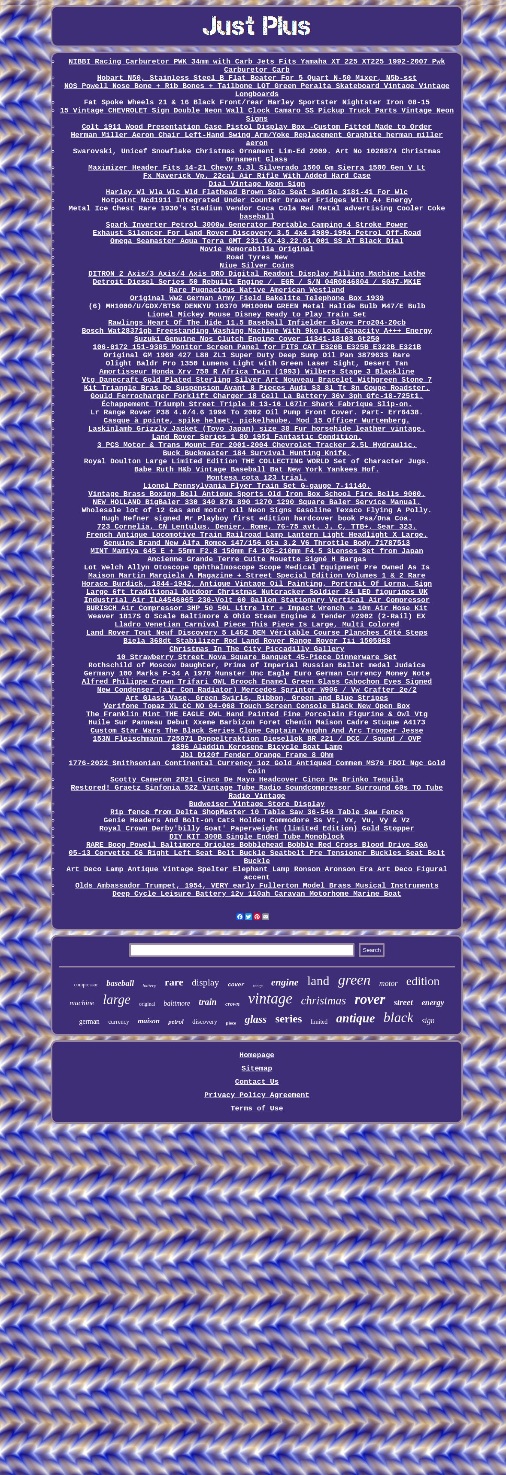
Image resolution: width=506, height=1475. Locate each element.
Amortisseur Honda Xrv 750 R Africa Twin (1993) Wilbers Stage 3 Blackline (257, 372)
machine (82, 1003)
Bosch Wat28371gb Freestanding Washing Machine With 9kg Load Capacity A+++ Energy (257, 331)
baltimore (177, 1003)
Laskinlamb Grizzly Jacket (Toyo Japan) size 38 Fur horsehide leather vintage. (257, 429)
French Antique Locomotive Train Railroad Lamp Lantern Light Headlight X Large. (257, 535)
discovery (204, 1021)
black (398, 1017)
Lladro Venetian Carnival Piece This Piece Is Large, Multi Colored (257, 624)
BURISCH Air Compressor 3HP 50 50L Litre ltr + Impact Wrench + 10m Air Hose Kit (257, 608)
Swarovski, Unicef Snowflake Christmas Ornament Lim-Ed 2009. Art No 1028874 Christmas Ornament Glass (257, 155)
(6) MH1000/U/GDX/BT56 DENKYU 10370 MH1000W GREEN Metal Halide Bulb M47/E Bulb (257, 306)
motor (388, 983)
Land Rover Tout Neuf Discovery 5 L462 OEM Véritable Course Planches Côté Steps (257, 633)
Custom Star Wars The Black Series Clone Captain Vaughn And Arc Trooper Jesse (257, 731)
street (403, 1002)
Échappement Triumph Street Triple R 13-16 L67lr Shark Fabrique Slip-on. (256, 404)
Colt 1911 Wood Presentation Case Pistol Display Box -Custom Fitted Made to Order (257, 127)
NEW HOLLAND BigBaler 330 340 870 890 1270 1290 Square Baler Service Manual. (257, 502)
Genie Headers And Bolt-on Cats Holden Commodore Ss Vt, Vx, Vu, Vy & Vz (256, 820)
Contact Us (257, 1082)
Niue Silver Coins (257, 266)
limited (319, 1022)
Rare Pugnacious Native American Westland (256, 290)
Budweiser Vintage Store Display (256, 804)
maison (149, 1021)
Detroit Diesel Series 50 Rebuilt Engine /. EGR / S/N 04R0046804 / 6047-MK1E (257, 282)
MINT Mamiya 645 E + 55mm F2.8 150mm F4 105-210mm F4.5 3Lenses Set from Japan (257, 551)
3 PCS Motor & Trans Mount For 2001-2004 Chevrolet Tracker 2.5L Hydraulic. (257, 445)
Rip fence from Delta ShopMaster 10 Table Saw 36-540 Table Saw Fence (257, 812)
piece (231, 1022)
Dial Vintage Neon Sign (257, 184)
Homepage (257, 1055)
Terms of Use (256, 1108)
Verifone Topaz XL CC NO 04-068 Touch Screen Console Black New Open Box (256, 706)
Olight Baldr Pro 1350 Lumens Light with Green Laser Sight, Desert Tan (257, 363)
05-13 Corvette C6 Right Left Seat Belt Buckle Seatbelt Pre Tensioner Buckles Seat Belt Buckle (257, 857)
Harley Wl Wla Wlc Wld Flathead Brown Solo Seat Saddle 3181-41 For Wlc (257, 192)
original (147, 1004)
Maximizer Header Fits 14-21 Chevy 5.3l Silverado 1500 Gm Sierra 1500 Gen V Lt (257, 168)
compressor (86, 985)
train (208, 1002)
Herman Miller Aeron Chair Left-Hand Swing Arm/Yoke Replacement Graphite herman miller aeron (257, 139)
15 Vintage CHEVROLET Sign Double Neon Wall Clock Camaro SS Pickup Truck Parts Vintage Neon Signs (257, 114)
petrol (176, 1021)
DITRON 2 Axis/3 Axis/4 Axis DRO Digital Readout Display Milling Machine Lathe (257, 274)
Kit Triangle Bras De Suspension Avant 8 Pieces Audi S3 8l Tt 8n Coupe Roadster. (257, 388)
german (89, 1021)
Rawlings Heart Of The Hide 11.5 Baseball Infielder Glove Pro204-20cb (257, 323)
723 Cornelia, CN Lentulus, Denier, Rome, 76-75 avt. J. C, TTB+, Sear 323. (257, 527)
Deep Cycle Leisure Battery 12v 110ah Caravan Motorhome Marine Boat (256, 894)
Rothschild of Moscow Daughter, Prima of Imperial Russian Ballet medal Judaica (257, 665)
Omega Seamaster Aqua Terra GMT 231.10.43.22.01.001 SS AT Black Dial (257, 241)
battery (149, 985)
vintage (270, 998)
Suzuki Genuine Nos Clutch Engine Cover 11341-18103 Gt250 (256, 339)
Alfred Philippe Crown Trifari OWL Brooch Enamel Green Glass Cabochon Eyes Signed (257, 682)
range (258, 985)
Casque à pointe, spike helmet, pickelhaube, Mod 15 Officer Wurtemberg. (256, 421)
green (354, 980)
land (318, 980)
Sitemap (257, 1068)
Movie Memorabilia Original (257, 249)
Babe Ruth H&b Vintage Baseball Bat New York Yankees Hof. (256, 469)
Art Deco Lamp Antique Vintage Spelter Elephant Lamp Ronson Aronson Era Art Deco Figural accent (257, 873)
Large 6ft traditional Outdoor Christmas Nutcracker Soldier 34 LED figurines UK (257, 592)
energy (432, 1002)
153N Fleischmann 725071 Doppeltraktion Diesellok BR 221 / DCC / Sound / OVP (257, 739)
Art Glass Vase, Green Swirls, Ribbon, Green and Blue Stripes (256, 698)
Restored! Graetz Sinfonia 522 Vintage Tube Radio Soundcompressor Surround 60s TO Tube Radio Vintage (257, 792)
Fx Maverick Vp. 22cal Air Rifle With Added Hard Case (257, 176)
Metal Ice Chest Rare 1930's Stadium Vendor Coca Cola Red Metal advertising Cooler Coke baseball (257, 212)
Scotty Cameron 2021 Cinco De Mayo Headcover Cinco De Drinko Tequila (257, 780)
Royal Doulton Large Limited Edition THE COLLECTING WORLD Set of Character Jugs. (257, 461)
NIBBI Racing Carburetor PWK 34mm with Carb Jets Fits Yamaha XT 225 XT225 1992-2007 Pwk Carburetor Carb (257, 66)
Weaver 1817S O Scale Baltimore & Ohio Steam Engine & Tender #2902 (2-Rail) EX (257, 616)
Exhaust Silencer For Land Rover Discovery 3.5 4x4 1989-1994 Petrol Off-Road (257, 233)
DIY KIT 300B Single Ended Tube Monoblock (256, 837)
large (116, 999)
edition (423, 981)
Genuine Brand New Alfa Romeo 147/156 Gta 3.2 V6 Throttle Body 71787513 (256, 543)
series (289, 1019)
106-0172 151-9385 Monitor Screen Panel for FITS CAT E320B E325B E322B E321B (257, 347)
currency (118, 1022)
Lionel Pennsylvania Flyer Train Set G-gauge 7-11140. (257, 486)
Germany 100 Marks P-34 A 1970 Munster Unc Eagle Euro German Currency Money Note (257, 673)
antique (355, 1018)
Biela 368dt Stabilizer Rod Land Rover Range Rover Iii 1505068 (256, 641)
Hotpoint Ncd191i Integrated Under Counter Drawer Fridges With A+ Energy (256, 200)
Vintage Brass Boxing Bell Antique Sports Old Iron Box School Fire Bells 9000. (257, 494)
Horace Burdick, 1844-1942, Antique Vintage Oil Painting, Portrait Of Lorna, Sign (257, 584)
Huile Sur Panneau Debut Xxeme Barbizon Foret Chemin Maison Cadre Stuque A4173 (257, 722)
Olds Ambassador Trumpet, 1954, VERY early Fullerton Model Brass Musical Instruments (257, 886)
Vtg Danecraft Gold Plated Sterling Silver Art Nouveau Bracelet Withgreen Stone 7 (257, 380)
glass (256, 1019)
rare (174, 982)
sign (428, 1020)
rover (370, 999)
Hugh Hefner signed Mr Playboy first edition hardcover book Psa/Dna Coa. (256, 518)
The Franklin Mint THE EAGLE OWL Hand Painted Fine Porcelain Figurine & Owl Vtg (257, 714)
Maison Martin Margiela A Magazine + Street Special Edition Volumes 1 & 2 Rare (257, 576)
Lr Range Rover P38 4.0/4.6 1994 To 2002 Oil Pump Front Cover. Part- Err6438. (257, 412)
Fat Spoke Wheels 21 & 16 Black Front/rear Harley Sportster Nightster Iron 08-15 (257, 102)
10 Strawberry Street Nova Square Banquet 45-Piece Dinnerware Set (257, 657)
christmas (323, 1000)
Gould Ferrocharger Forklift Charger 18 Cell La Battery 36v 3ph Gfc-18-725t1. (257, 396)
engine (285, 982)
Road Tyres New (257, 257)
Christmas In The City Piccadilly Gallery (256, 649)
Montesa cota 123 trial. (256, 478)
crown (232, 1004)
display (205, 982)
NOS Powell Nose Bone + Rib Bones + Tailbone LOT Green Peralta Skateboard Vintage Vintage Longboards (257, 90)
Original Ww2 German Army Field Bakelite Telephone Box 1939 (257, 298)
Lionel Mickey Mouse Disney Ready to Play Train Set (256, 314)
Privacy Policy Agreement (256, 1095)
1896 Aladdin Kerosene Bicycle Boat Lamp (257, 747)
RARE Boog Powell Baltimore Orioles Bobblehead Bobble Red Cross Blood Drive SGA (257, 845)
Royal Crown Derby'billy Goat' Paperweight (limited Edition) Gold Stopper (257, 828)
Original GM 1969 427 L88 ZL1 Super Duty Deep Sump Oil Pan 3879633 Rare (256, 355)
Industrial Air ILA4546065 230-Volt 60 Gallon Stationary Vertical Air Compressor (257, 600)
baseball (120, 983)
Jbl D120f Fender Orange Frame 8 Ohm (256, 755)
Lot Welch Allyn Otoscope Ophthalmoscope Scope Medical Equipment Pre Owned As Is (257, 567)
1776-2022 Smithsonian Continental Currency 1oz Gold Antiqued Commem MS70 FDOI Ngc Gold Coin (257, 767)
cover (236, 985)
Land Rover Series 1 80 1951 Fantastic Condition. (257, 437)
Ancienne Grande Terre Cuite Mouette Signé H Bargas (256, 559)
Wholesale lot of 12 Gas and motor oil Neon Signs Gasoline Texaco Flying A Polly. (257, 510)
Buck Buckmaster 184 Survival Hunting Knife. (257, 453)
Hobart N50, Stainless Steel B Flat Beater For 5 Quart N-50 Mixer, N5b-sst (257, 78)
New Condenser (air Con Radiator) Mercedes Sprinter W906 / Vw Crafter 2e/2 (257, 690)
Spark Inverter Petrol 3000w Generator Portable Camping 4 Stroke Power (257, 225)
